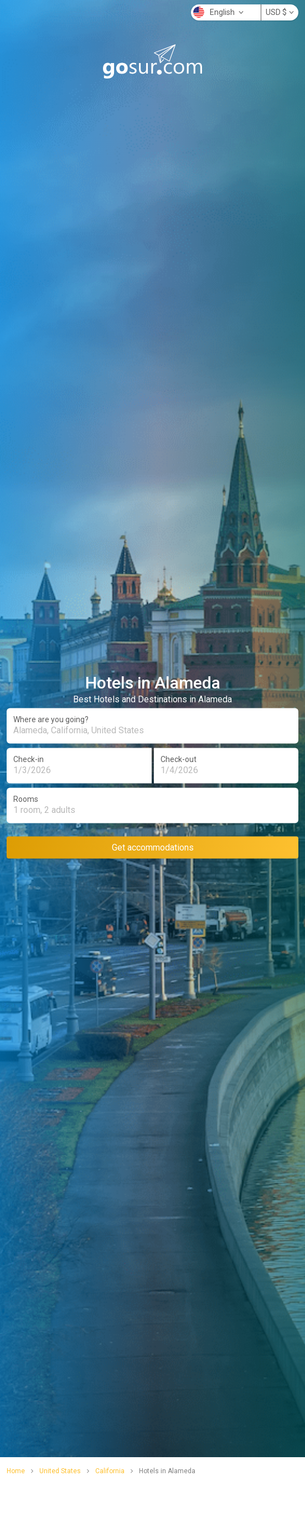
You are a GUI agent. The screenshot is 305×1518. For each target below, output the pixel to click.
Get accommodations (153, 847)
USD (280, 12)
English (218, 12)
